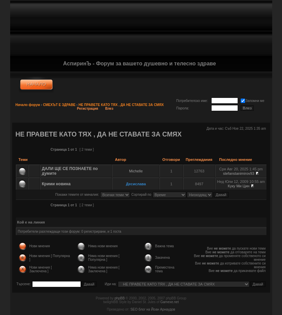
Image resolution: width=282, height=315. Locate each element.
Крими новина (56, 184)
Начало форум (28, 105)
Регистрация (87, 108)
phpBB (119, 298)
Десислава (136, 184)
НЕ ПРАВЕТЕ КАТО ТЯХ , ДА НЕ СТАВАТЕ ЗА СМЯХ (121, 105)
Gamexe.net (169, 302)
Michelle (136, 171)
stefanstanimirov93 (238, 173)
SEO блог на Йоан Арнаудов (152, 309)
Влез (109, 108)
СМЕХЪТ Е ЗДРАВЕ (59, 105)
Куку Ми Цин (239, 186)
